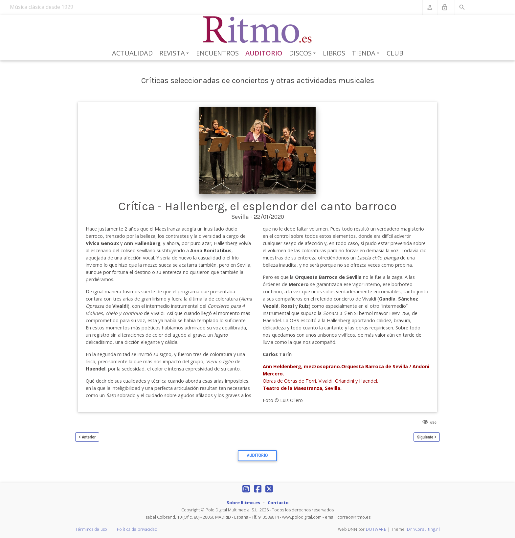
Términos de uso (91, 529)
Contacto (278, 502)
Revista (175, 53)
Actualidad (132, 53)
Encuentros (217, 53)
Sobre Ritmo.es (243, 502)
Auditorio (263, 53)
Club (395, 53)
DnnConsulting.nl (423, 529)
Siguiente (425, 437)
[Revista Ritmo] (257, 30)
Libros (334, 53)
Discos (303, 53)
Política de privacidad (137, 529)
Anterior (89, 437)
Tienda (367, 53)
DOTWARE (376, 529)
